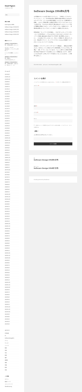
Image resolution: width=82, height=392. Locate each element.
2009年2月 (7, 152)
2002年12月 (7, 282)
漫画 (6, 362)
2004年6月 (7, 238)
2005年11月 (7, 196)
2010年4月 (7, 128)
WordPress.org (8, 386)
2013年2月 (7, 98)
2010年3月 (7, 130)
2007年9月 (7, 172)
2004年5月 (7, 240)
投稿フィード (8, 381)
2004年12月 (7, 223)
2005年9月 (7, 201)
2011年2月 (7, 116)
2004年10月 (7, 228)
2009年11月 (7, 140)
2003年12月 (7, 253)
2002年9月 (7, 289)
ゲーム (6, 340)
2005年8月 (7, 204)
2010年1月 (7, 135)
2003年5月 (7, 270)
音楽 (6, 370)
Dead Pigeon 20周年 (9, 24)
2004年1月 (7, 250)
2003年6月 (7, 267)
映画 (6, 355)
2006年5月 (7, 187)
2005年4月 (7, 213)
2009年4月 (7, 147)
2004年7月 (7, 235)
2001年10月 (7, 311)
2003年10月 (7, 258)
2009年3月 (7, 150)
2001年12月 (7, 306)
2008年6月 (7, 165)
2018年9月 (7, 81)
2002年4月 (7, 297)
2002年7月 (7, 292)
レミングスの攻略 (9, 52)
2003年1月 (7, 280)
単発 (6, 350)
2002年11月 (7, 284)
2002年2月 (7, 302)
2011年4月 (7, 111)
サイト (35, 118)
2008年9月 (7, 162)
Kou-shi (46, 64)
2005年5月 (7, 211)
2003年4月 (7, 272)
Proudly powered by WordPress (41, 179)
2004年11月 (7, 226)
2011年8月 (7, 106)
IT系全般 (7, 333)
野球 (6, 367)
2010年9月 (7, 118)
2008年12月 (7, 157)
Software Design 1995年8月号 (12, 27)
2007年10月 (7, 169)
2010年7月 (7, 120)
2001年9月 (7, 314)
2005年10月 (7, 199)
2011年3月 (7, 113)
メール (36, 112)
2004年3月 (7, 245)
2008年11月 (7, 160)
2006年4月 (7, 189)
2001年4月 (7, 324)
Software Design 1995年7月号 (12, 29)
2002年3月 (7, 299)
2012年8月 (7, 101)
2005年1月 (7, 221)
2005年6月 (7, 209)
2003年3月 (7, 275)
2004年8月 (7, 233)
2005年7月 (7, 206)
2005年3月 (7, 216)
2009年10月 (7, 142)
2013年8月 (7, 96)
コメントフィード (9, 384)
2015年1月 (7, 89)
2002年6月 (7, 294)
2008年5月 (7, 167)
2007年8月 (7, 174)
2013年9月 (7, 94)
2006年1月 (7, 191)
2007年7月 (7, 177)
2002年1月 (7, 304)
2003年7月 (7, 265)
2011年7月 (7, 108)
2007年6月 (7, 179)
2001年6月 (7, 319)
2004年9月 (7, 231)
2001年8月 (7, 316)
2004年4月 (7, 243)
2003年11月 (7, 255)
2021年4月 (7, 74)
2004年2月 (7, 248)
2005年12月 (7, 194)
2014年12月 (7, 91)
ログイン (7, 379)
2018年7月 (7, 86)
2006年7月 (7, 182)
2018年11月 (7, 76)
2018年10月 (7, 79)
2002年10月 (7, 287)
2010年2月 (7, 133)
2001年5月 (7, 321)
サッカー (7, 343)
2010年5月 (7, 125)
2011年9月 (7, 103)
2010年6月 (7, 123)
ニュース (7, 345)
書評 (6, 357)
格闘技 (6, 360)
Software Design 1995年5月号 (12, 34)
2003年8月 (7, 262)
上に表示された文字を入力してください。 (43, 134)
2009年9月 (7, 145)
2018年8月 (7, 84)
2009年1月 (7, 155)
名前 (35, 106)
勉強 (6, 348)
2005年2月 (7, 218)
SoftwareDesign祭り (9, 338)
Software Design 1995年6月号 (12, 32)
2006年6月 (7, 184)
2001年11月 (7, 309)
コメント (36, 85)
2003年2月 (7, 277)
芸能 (6, 365)
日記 (6, 352)
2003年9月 (7, 260)
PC (5, 335)
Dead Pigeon (10, 6)
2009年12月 (7, 138)
